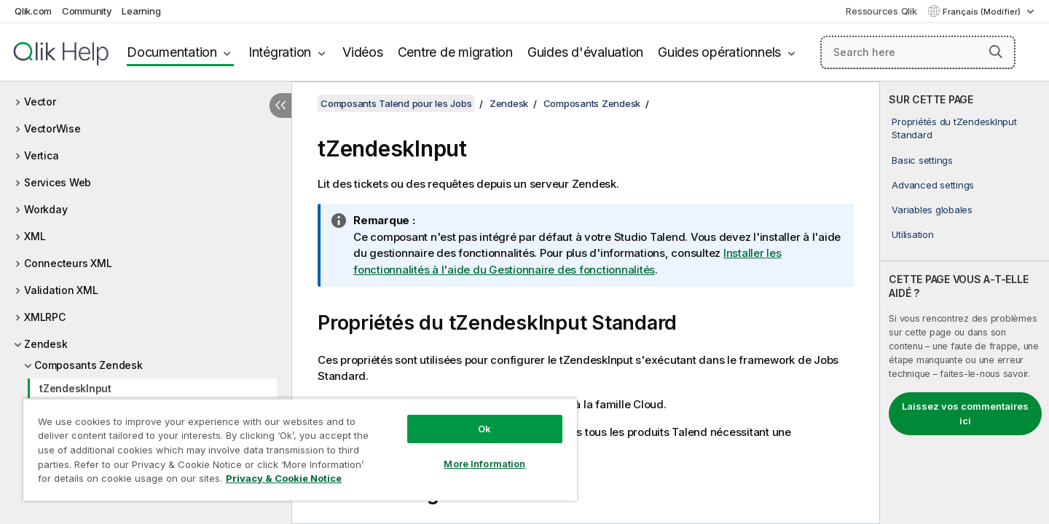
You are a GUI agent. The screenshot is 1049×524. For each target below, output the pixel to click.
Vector (40, 101)
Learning (141, 11)
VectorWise (52, 128)
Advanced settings (933, 185)
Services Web (57, 182)
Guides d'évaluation (585, 52)
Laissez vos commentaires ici (965, 413)
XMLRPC (45, 317)
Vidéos (362, 52)
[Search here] (918, 52)
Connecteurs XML (67, 263)
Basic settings (922, 160)
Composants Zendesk (88, 365)
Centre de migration (455, 52)
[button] (996, 51)
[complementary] (964, 303)
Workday (45, 209)
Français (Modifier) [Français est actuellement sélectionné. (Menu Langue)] (983, 12)
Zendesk (45, 344)
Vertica (41, 155)
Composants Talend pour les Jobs (396, 103)
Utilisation (912, 234)
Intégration (279, 52)
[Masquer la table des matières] (280, 105)
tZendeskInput (75, 388)
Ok (484, 428)
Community (87, 11)
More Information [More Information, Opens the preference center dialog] (484, 463)
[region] (300, 449)
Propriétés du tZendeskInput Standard (954, 128)
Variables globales (932, 209)
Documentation (172, 52)
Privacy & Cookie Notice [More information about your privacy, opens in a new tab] (284, 478)
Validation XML (61, 290)
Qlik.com (33, 11)
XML (34, 236)
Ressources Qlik (881, 11)
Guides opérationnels (719, 52)
